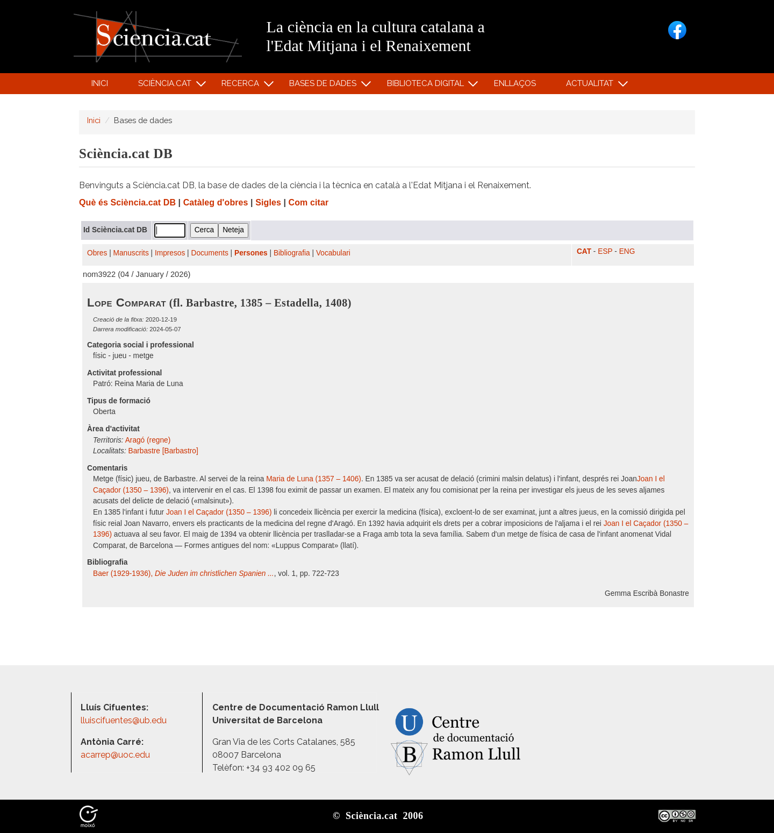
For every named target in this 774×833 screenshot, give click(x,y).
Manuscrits (131, 253)
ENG (627, 251)
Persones (251, 253)
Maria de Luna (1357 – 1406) (313, 479)
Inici (99, 83)
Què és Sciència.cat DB (127, 202)
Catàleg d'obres (215, 202)
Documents (209, 253)
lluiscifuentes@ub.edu (125, 720)
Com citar (309, 202)
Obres (97, 253)
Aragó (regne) (148, 440)
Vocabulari (333, 253)
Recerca (242, 85)
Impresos (170, 253)
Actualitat (591, 85)
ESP (605, 251)
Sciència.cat (166, 85)
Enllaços (515, 83)
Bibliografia (292, 253)
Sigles (268, 202)
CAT (584, 251)
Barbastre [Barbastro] (163, 451)
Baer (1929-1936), (183, 573)
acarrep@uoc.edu (115, 755)
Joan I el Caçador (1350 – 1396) (219, 512)
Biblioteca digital (427, 85)
